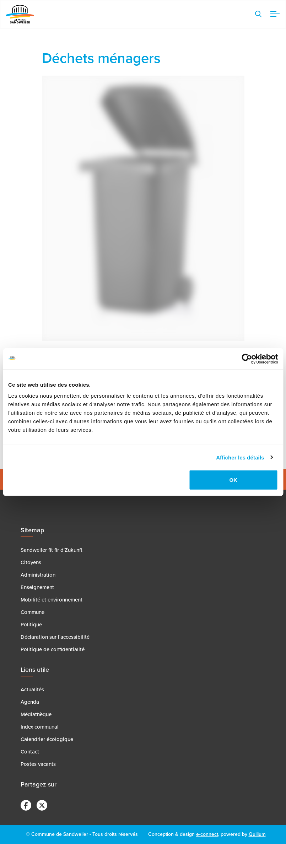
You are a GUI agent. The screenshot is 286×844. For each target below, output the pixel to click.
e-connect (207, 834)
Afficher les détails (240, 457)
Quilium (257, 834)
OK (234, 480)
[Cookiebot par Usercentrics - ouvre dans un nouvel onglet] (247, 358)
